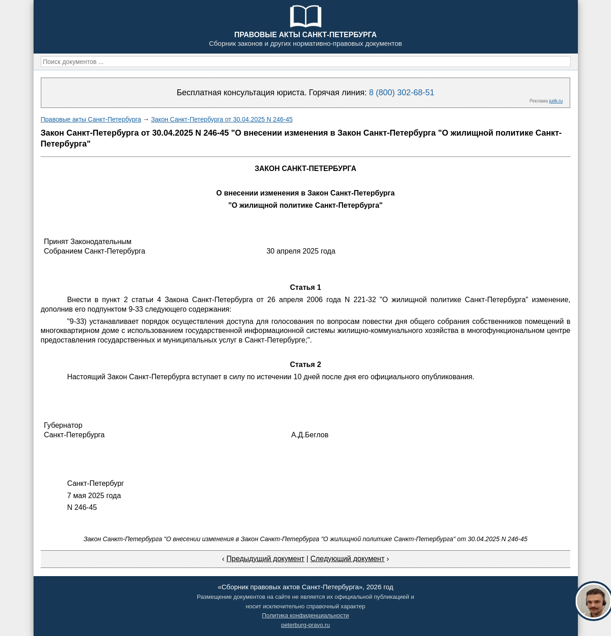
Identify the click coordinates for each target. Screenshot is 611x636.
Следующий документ (347, 559)
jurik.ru (555, 100)
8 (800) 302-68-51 (401, 92)
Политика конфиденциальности (305, 615)
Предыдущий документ (265, 559)
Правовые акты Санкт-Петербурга (91, 119)
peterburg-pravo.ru (305, 624)
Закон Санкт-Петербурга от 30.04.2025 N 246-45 (222, 119)
